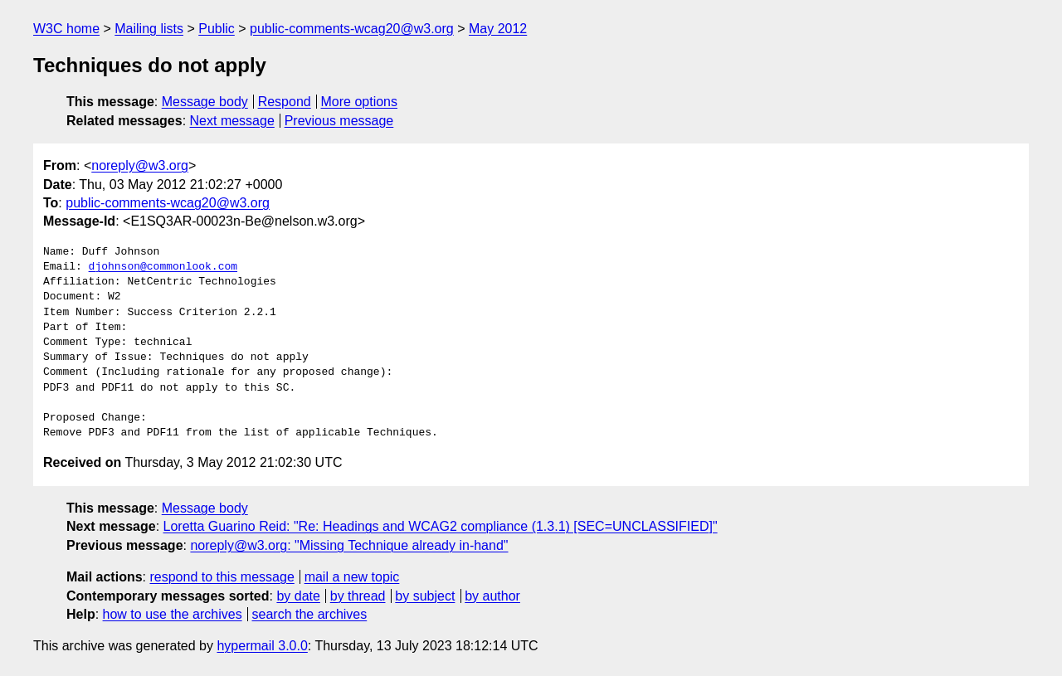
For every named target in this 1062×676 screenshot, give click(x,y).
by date (297, 596)
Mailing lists (148, 29)
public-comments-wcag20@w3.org (352, 29)
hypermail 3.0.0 (262, 646)
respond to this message (221, 577)
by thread (358, 596)
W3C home (66, 29)
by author (492, 596)
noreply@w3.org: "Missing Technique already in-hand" (349, 545)
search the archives (310, 614)
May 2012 (498, 29)
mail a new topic (352, 577)
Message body (205, 102)
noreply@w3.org (139, 165)
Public (216, 29)
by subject (425, 596)
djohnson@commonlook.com (163, 267)
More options (359, 102)
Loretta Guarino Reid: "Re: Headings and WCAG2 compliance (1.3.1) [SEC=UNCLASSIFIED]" (440, 526)
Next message (232, 121)
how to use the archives (172, 614)
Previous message (339, 121)
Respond (284, 102)
